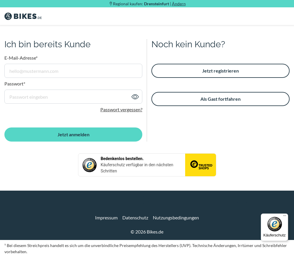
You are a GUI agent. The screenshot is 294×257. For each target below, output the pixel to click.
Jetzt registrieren (220, 70)
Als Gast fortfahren (220, 99)
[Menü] (284, 217)
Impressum (106, 217)
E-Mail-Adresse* (21, 58)
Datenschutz (135, 217)
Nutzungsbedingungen (176, 217)
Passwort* (14, 83)
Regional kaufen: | (149, 4)
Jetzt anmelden (73, 134)
